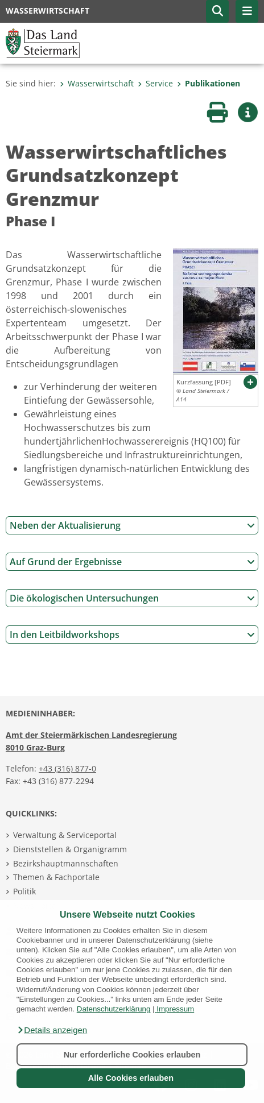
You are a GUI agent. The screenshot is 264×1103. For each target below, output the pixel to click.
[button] (51, 1030)
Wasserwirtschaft (97, 83)
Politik (24, 891)
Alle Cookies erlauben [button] (131, 1078)
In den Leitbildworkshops (132, 634)
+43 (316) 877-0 (67, 768)
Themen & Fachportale (56, 877)
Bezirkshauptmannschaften (65, 863)
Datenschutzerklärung (114, 1009)
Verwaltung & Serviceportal (65, 835)
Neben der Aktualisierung (132, 525)
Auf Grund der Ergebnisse (132, 561)
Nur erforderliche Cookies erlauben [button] (132, 1054)
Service (155, 83)
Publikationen (208, 83)
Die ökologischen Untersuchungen (132, 598)
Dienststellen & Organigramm (70, 849)
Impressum (175, 1009)
